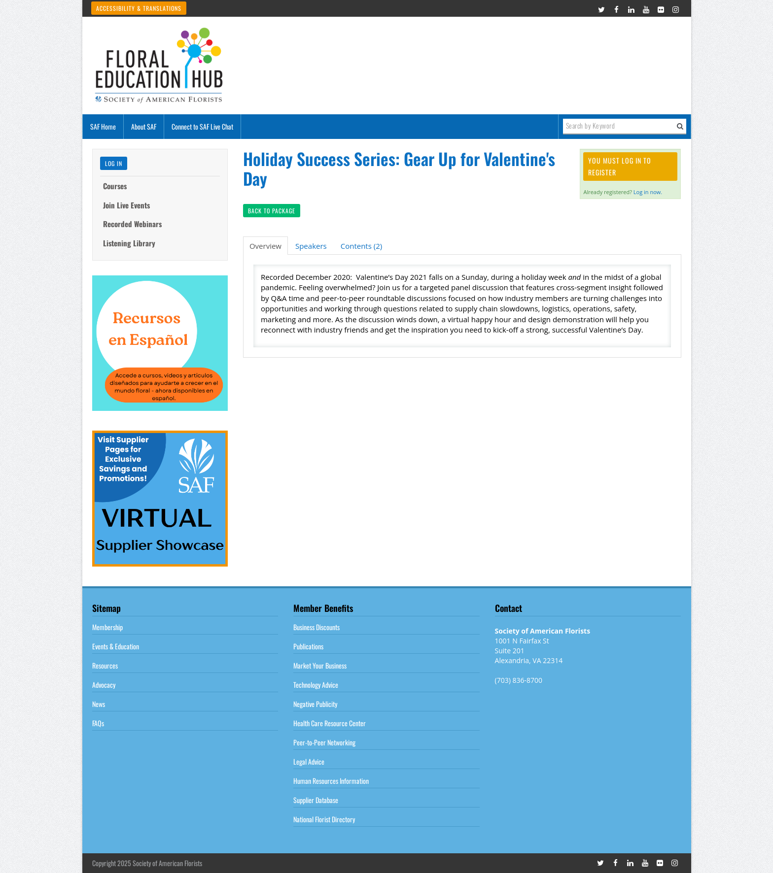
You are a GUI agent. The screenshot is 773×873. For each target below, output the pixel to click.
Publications (308, 646)
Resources (105, 665)
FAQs (98, 723)
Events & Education (115, 646)
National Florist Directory (324, 819)
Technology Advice (315, 684)
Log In (113, 163)
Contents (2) (361, 246)
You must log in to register (619, 166)
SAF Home (103, 126)
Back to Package (271, 210)
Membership (107, 627)
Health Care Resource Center (329, 723)
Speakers (311, 246)
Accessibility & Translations (138, 8)
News (98, 704)
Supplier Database (315, 800)
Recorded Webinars (132, 223)
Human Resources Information (331, 780)
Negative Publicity (315, 704)
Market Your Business (320, 665)
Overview (265, 246)
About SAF (143, 126)
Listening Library (129, 242)
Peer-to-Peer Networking (324, 742)
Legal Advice (308, 761)
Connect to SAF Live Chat (202, 126)
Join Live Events (126, 205)
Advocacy (103, 684)
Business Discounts (316, 627)
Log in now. (647, 192)
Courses (115, 185)
